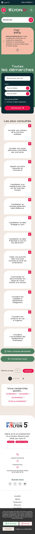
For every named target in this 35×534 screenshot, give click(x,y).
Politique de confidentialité (23, 529)
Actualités (17, 496)
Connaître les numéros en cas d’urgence (21, 315)
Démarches (17, 505)
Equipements (17, 502)
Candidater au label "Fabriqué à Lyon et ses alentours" (20, 238)
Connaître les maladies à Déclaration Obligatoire (21, 297)
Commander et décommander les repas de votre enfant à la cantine (20, 277)
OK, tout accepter (10, 524)
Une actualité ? (24, 393)
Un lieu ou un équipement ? (17, 401)
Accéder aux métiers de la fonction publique (19, 129)
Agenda (17, 499)
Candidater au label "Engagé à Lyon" (20, 220)
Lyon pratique (27, 2)
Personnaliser (8, 529)
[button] (3, 41)
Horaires (11, 441)
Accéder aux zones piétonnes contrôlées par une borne (19, 147)
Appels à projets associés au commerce (20, 165)
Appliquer (28, 371)
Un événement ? (11, 393)
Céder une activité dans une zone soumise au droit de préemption (20, 257)
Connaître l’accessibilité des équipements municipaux (20, 335)
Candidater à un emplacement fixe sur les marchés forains (20, 184)
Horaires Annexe (21, 441)
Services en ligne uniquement (16, 102)
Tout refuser (26, 524)
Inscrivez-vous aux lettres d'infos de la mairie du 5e (17, 471)
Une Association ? (17, 397)
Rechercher (7, 20)
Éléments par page (7, 370)
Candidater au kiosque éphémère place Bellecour (20, 203)
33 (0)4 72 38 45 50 (17, 458)
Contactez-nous (17, 464)
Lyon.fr (7, 2)
